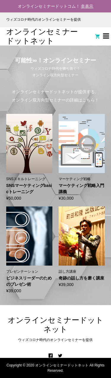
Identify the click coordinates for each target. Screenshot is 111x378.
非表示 (87, 6)
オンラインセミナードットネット (42, 36)
